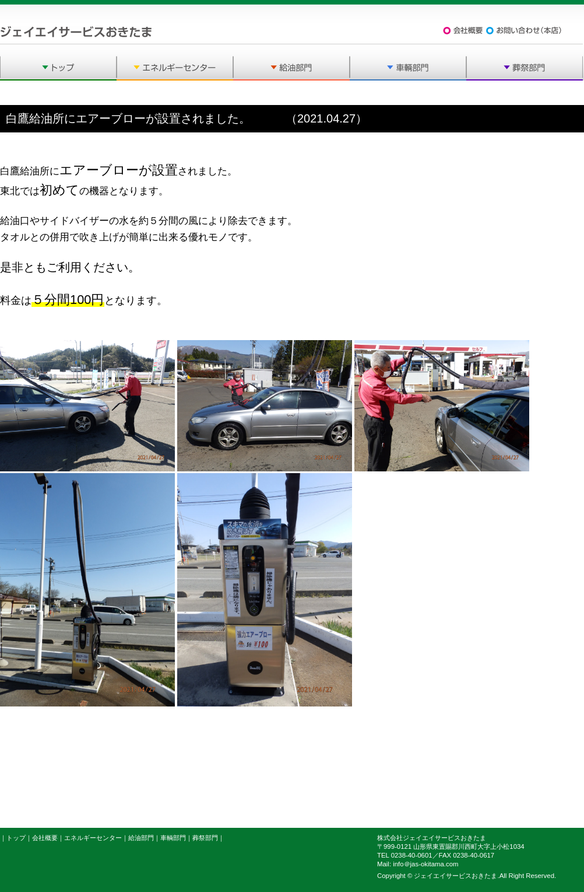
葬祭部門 (205, 837)
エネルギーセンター (93, 837)
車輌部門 (173, 837)
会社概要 (45, 837)
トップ (16, 837)
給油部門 (141, 837)
